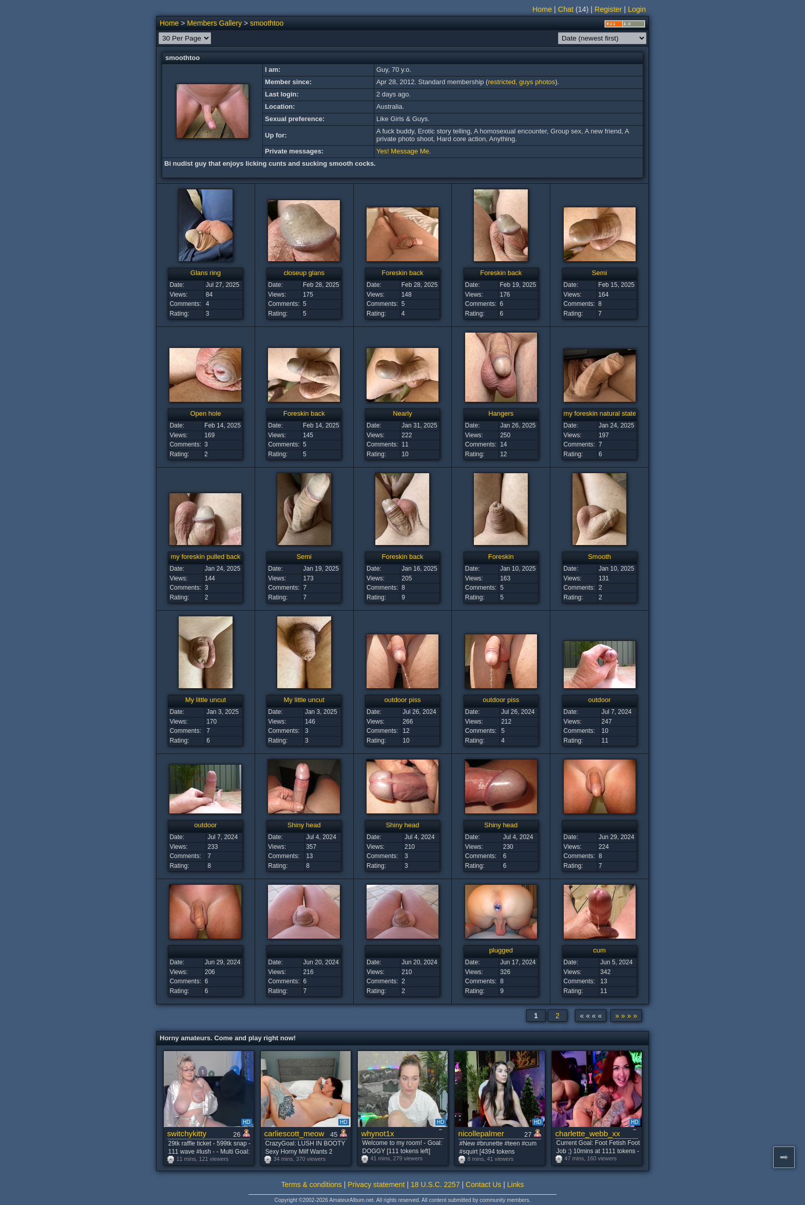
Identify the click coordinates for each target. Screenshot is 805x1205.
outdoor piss (403, 700)
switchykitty (187, 1133)
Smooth (599, 556)
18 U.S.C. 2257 (435, 1184)
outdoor (599, 700)
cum (599, 950)
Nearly (402, 413)
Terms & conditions (311, 1184)
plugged (501, 950)
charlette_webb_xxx (587, 1133)
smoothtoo (266, 23)
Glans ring (205, 273)
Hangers (500, 413)
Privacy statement (376, 1184)
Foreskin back (403, 273)
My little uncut (205, 700)
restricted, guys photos (521, 82)
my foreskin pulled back (205, 556)
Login (637, 9)
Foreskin (501, 556)
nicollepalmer (481, 1133)
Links (515, 1184)
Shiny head (304, 825)
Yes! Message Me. (403, 151)
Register (608, 9)
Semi (599, 273)
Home (542, 9)
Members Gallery (214, 23)
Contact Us (483, 1184)
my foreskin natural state (600, 413)
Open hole (205, 413)
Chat (565, 9)
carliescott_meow (294, 1133)
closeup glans (303, 273)
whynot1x (377, 1133)
